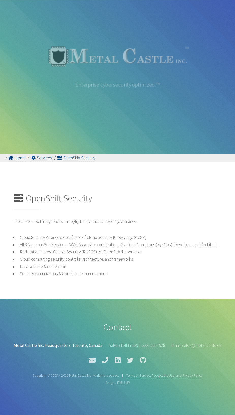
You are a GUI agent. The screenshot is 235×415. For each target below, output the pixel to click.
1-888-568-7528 (152, 345)
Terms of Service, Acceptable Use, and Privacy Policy (164, 375)
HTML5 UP (123, 382)
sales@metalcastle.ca (201, 345)
